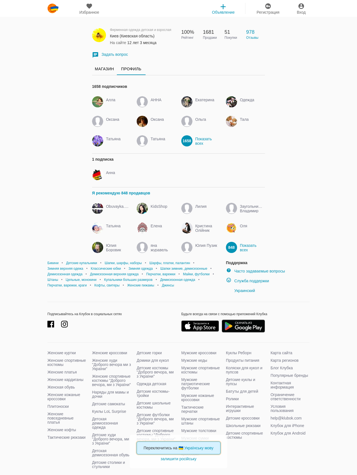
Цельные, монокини (81, 280)
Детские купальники (81, 263)
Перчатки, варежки (160, 274)
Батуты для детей (242, 391)
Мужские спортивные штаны (200, 421)
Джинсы (168, 285)
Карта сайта (281, 353)
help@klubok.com (286, 418)
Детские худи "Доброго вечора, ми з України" (110, 439)
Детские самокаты (108, 404)
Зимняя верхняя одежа (65, 269)
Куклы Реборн (238, 353)
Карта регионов (285, 360)
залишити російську (178, 459)
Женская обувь (61, 387)
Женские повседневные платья (60, 418)
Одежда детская (151, 384)
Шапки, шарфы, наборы (123, 263)
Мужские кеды (194, 360)
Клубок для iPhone (287, 425)
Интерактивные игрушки (240, 408)
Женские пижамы (140, 285)
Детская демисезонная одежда (105, 423)
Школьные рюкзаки (243, 425)
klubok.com (53, 8)
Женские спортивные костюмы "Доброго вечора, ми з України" (111, 380)
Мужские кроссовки (198, 353)
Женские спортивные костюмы (66, 362)
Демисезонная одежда (65, 274)
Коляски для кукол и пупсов (244, 370)
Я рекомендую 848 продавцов (121, 193)
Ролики (232, 399)
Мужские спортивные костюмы (200, 370)
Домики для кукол (153, 360)
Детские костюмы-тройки (153, 393)
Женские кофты (61, 430)
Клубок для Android (288, 433)
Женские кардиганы (65, 379)
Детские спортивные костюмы (244, 435)
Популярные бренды (289, 375)
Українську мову (199, 448)
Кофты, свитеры (106, 285)
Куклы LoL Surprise (109, 411)
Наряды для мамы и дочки (110, 394)
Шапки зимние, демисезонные (183, 269)
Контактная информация (282, 385)
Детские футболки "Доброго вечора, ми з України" (155, 419)
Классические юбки (106, 269)
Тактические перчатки (192, 409)
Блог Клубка (282, 368)
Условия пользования (282, 408)
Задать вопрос (110, 55)
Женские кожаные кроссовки (63, 396)
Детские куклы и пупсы (240, 381)
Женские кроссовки (109, 353)
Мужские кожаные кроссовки (197, 397)
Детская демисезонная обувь (110, 453)
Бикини (53, 263)
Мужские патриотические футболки (195, 383)
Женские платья (62, 372)
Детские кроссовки (243, 418)
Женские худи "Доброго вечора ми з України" (111, 364)
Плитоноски (58, 406)
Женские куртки (61, 353)
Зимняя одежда (141, 269)
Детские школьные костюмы (154, 405)
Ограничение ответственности (286, 396)
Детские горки (149, 353)
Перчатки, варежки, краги (67, 285)
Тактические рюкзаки (66, 437)
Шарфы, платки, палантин (169, 263)
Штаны (52, 280)
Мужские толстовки (198, 430)
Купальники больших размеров (128, 280)
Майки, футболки (196, 274)
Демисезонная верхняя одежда (114, 274)
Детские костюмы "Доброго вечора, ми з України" (155, 372)
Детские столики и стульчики (108, 464)
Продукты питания (242, 360)
